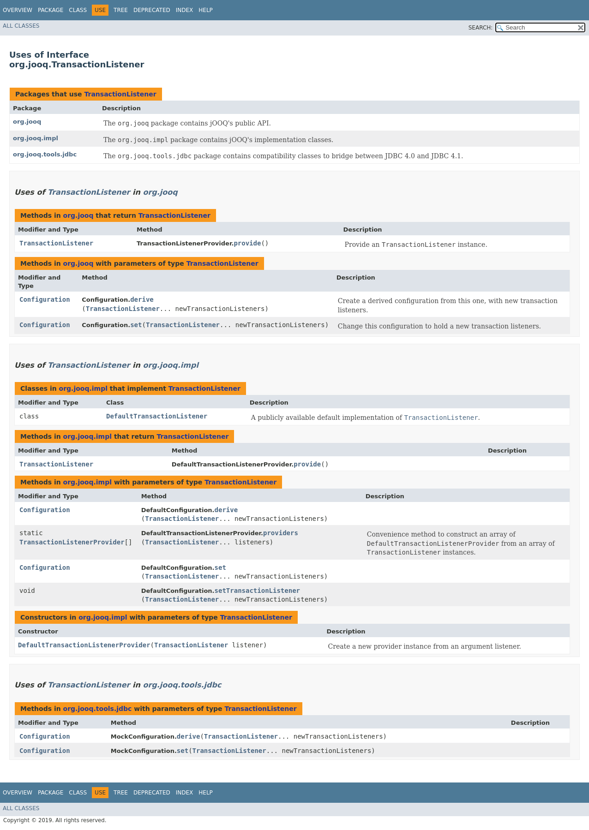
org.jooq (27, 121)
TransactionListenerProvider (72, 542)
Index (184, 10)
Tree (121, 10)
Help (205, 10)
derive (142, 299)
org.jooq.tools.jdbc (45, 154)
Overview (17, 10)
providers (280, 533)
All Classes (21, 26)
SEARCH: (481, 27)
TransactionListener (120, 94)
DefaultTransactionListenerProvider (84, 645)
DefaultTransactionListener (156, 416)
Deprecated (151, 10)
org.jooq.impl (35, 138)
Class (78, 10)
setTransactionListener (257, 590)
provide (247, 243)
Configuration (44, 299)
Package (50, 10)
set (136, 324)
